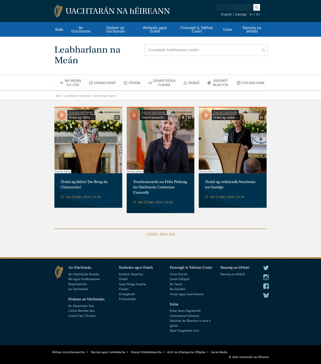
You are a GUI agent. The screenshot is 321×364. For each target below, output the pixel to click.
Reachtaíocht (77, 284)
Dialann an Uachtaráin (115, 29)
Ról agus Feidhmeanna (84, 279)
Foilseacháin (252, 84)
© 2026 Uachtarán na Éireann (249, 357)
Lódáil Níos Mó (160, 234)
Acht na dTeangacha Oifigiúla (186, 352)
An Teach (176, 284)
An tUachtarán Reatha (83, 274)
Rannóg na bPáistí (252, 29)
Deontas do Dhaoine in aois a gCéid (190, 323)
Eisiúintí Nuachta (219, 82)
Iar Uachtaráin (78, 289)
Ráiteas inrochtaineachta (68, 352)
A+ (258, 14)
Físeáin (133, 84)
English (226, 14)
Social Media (219, 352)
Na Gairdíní (177, 289)
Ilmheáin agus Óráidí (155, 29)
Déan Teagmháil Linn (184, 331)
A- (251, 14)
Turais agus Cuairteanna (186, 294)
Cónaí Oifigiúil (180, 279)
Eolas (227, 29)
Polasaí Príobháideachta (146, 352)
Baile (59, 29)
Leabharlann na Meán (77, 95)
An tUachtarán (81, 29)
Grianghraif (103, 84)
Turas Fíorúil (178, 274)
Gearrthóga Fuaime (163, 82)
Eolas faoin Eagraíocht (185, 311)
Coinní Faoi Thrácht (82, 316)
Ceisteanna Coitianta (184, 316)
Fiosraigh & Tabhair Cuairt (196, 29)
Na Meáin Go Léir (72, 82)
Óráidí (192, 84)
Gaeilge (240, 14)
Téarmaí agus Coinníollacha (107, 352)
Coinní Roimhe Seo (81, 311)
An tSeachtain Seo (81, 306)
